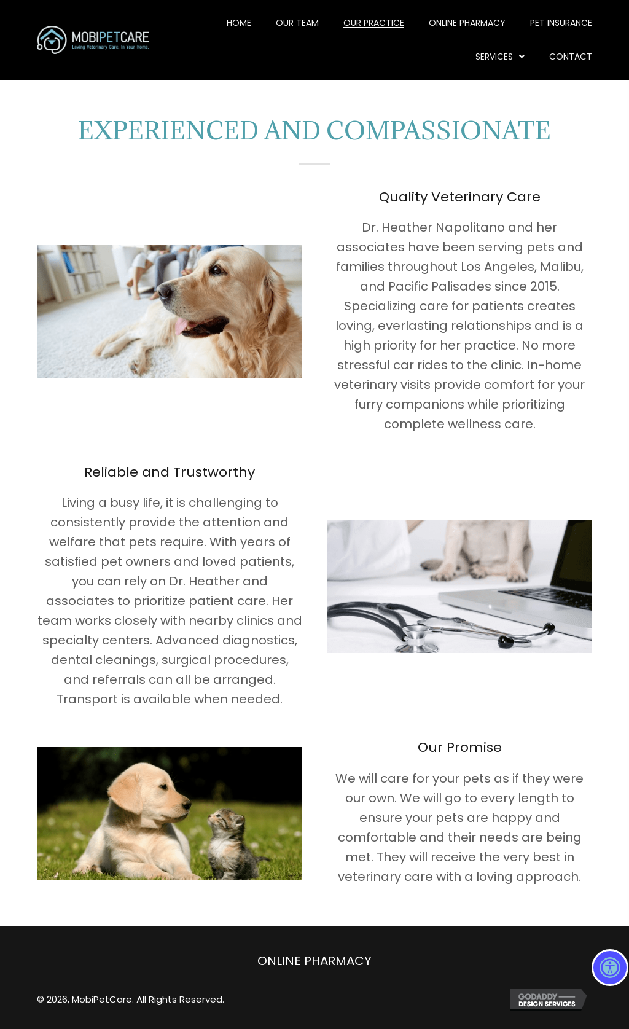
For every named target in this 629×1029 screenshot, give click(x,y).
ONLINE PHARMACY (314, 960)
